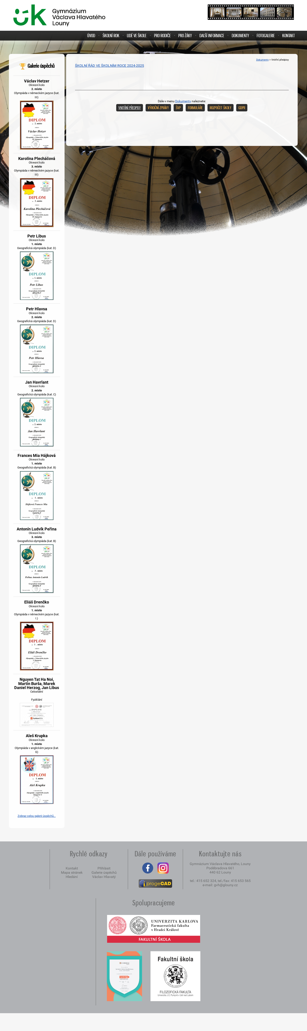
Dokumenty (262, 59)
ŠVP (178, 107)
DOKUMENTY (240, 35)
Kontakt (72, 868)
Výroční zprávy (158, 107)
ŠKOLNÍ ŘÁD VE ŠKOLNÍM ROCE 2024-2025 (109, 65)
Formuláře (195, 107)
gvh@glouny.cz (226, 885)
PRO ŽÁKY (185, 35)
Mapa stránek (72, 872)
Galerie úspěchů (36, 66)
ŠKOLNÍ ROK (111, 35)
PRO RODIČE (162, 35)
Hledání (72, 877)
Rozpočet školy (220, 107)
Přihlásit (104, 868)
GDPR (241, 107)
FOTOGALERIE (266, 35)
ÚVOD (91, 35)
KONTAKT (288, 35)
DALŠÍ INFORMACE (211, 35)
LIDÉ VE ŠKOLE (136, 35)
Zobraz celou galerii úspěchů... (37, 816)
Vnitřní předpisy (129, 107)
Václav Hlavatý (104, 877)
